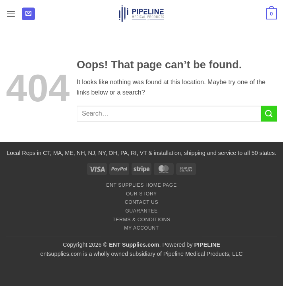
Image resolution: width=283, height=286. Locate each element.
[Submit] (269, 113)
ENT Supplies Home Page (141, 185)
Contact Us (142, 202)
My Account (141, 228)
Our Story (141, 194)
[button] (11, 13)
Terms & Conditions (141, 219)
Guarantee (141, 211)
